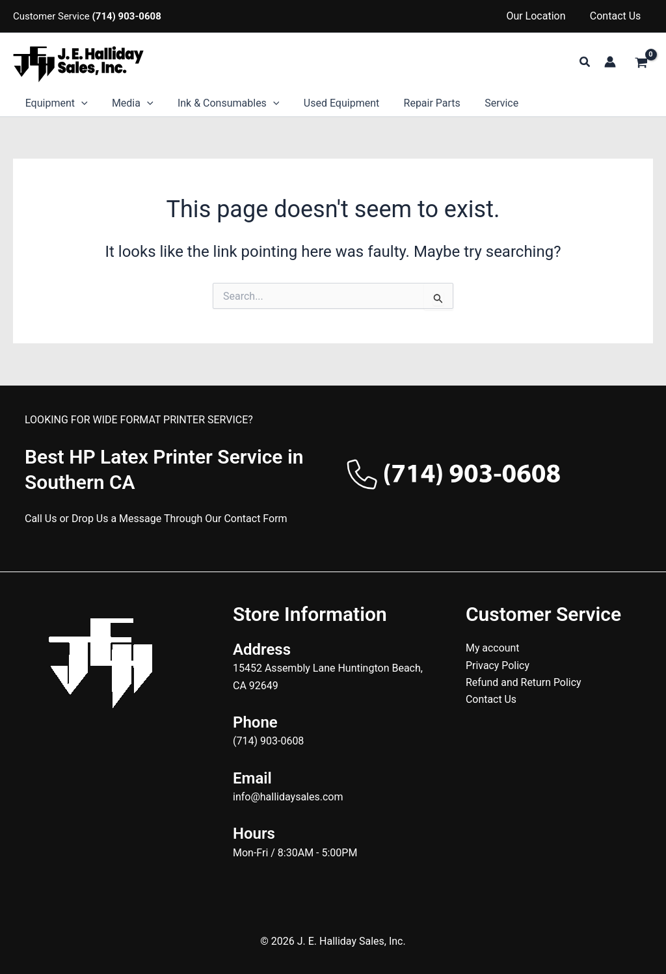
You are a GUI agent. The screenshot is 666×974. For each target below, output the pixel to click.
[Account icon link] (610, 62)
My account (493, 648)
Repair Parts (416, 103)
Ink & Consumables (220, 103)
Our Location (540, 16)
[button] (585, 62)
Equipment (54, 103)
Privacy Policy (498, 665)
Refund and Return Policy (524, 682)
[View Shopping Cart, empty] (641, 63)
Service (483, 103)
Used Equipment (329, 103)
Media (127, 103)
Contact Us (617, 16)
